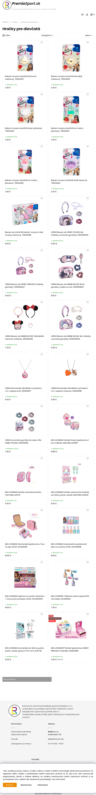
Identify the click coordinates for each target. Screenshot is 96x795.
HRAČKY (5, 22)
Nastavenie (26, 785)
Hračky (15, 22)
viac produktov (9, 679)
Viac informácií (58, 779)
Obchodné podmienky (21, 732)
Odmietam (43, 785)
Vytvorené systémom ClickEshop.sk (48, 794)
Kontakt (14, 739)
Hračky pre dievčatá (29, 22)
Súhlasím (10, 785)
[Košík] (93, 14)
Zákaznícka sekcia (19, 734)
